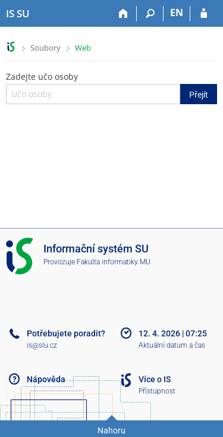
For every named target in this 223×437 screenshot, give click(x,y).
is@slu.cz (42, 345)
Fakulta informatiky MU (113, 262)
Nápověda (46, 379)
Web (83, 47)
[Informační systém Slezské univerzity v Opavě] (18, 13)
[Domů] (123, 13)
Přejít (198, 94)
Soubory (45, 47)
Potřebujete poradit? (66, 333)
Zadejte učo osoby (111, 87)
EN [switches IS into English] (176, 12)
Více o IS (155, 379)
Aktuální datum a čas (172, 345)
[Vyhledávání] (150, 13)
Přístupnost (157, 391)
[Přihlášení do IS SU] (203, 13)
